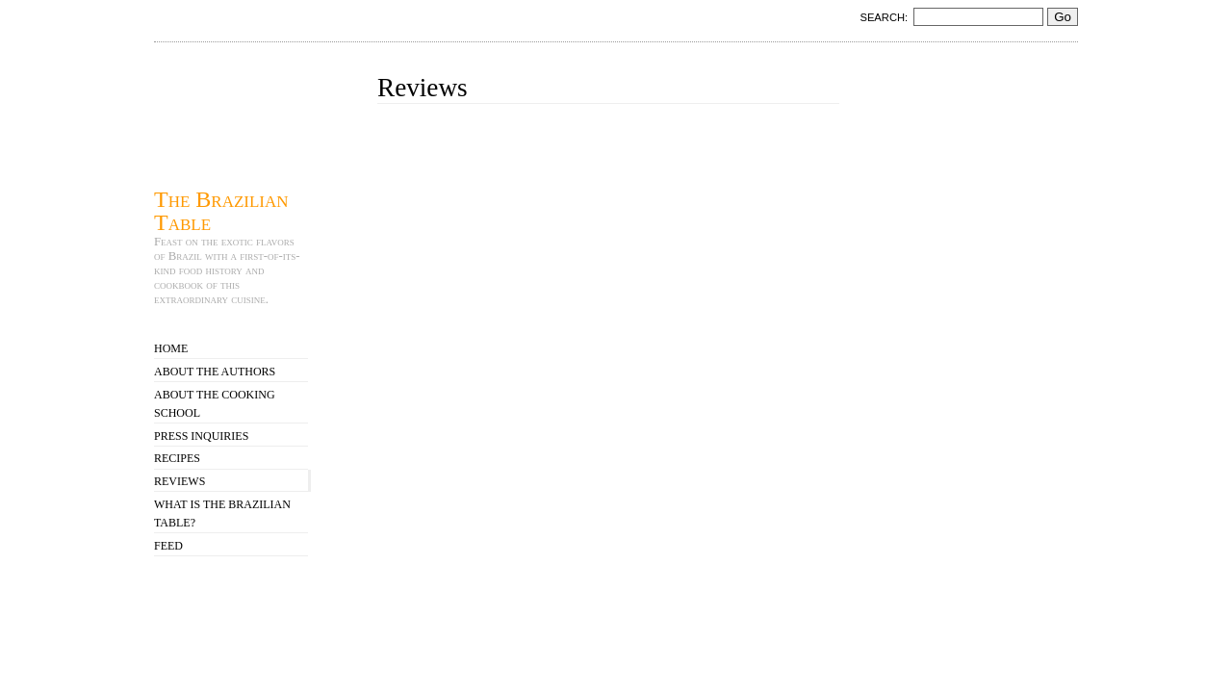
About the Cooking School (214, 404)
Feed (168, 545)
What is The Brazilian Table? (222, 513)
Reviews (179, 481)
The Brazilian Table (221, 210)
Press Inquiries (201, 436)
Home (171, 348)
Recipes (177, 458)
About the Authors (214, 371)
